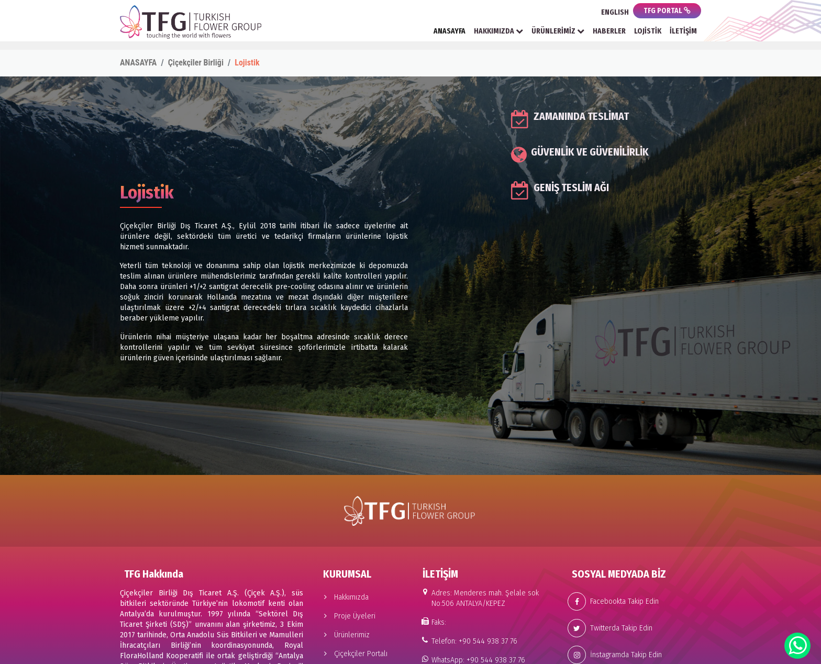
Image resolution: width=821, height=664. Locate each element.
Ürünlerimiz (344, 634)
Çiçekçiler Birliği (196, 63)
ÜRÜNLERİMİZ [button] (557, 31)
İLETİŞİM (683, 31)
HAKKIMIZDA (498, 31)
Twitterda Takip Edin (610, 628)
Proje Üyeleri (347, 616)
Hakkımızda (344, 597)
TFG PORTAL (667, 10)
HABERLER (609, 31)
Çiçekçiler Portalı (353, 653)
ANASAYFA (449, 31)
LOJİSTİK (647, 31)
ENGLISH (615, 12)
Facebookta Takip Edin (613, 601)
